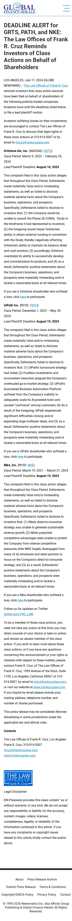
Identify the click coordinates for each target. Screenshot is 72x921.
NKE (31, 465)
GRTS (47, 151)
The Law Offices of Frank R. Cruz (46, 85)
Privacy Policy (46, 894)
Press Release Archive (42, 879)
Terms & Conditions (52, 887)
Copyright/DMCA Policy (17, 894)
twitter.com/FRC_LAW (18, 614)
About (19, 879)
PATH (33, 305)
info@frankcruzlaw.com (50, 682)
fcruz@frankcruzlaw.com (32, 142)
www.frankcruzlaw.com (49, 687)
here (23, 297)
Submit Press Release (21, 887)
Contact (65, 894)
